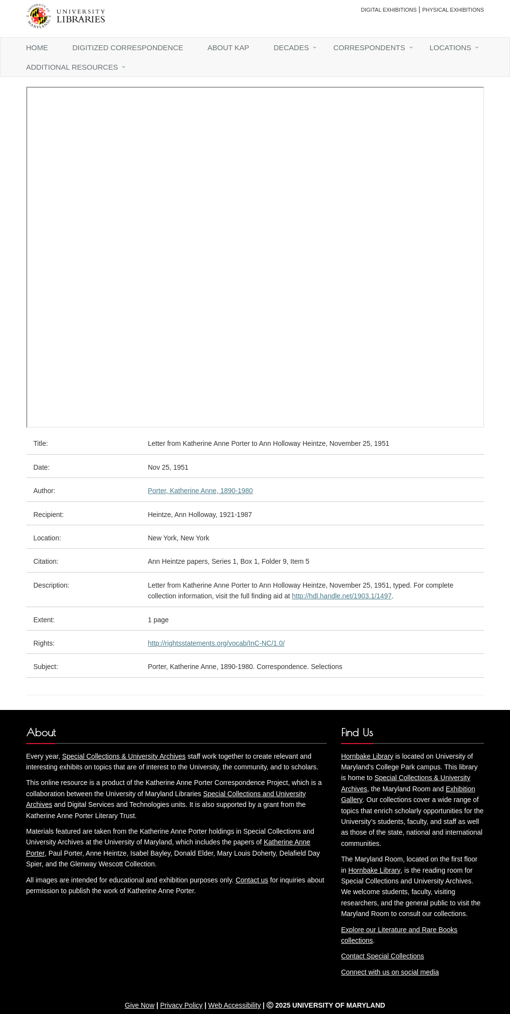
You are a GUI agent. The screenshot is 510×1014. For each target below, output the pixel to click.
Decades (291, 47)
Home (37, 47)
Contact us (252, 880)
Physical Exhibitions (453, 10)
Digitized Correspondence (128, 47)
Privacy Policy (181, 1005)
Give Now (139, 1005)
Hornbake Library (367, 756)
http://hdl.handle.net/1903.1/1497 (342, 596)
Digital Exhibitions (388, 10)
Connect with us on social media (390, 972)
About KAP (228, 47)
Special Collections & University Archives (124, 756)
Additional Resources (72, 67)
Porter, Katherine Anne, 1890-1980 (200, 491)
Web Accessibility (234, 1005)
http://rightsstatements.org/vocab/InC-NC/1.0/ (216, 643)
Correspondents (369, 47)
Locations (451, 47)
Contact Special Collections (382, 956)
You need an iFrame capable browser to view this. (255, 257)
